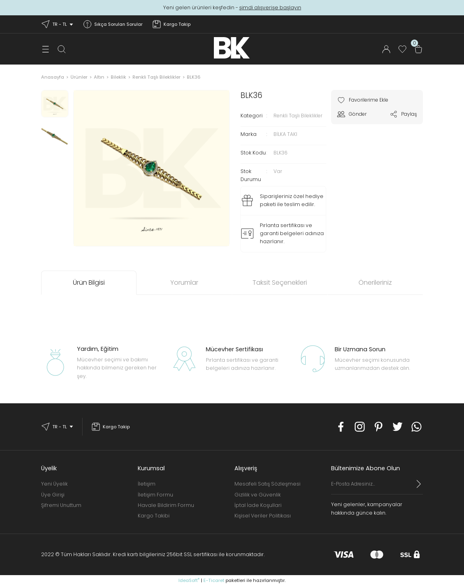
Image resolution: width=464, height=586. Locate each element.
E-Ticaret (213, 580)
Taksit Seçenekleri (280, 282)
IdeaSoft (188, 580)
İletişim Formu (155, 494)
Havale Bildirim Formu (166, 505)
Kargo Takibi (154, 515)
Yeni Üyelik (54, 483)
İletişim (146, 483)
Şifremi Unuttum (61, 505)
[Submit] (419, 484)
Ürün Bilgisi (89, 282)
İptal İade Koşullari (258, 505)
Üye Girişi (52, 494)
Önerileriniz (375, 282)
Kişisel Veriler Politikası (262, 515)
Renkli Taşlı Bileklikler (299, 115)
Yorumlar (184, 282)
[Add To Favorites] (364, 100)
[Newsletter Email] (377, 487)
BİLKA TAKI (285, 134)
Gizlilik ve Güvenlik (257, 494)
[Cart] (418, 49)
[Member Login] (386, 49)
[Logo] (232, 47)
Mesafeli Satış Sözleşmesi (267, 483)
